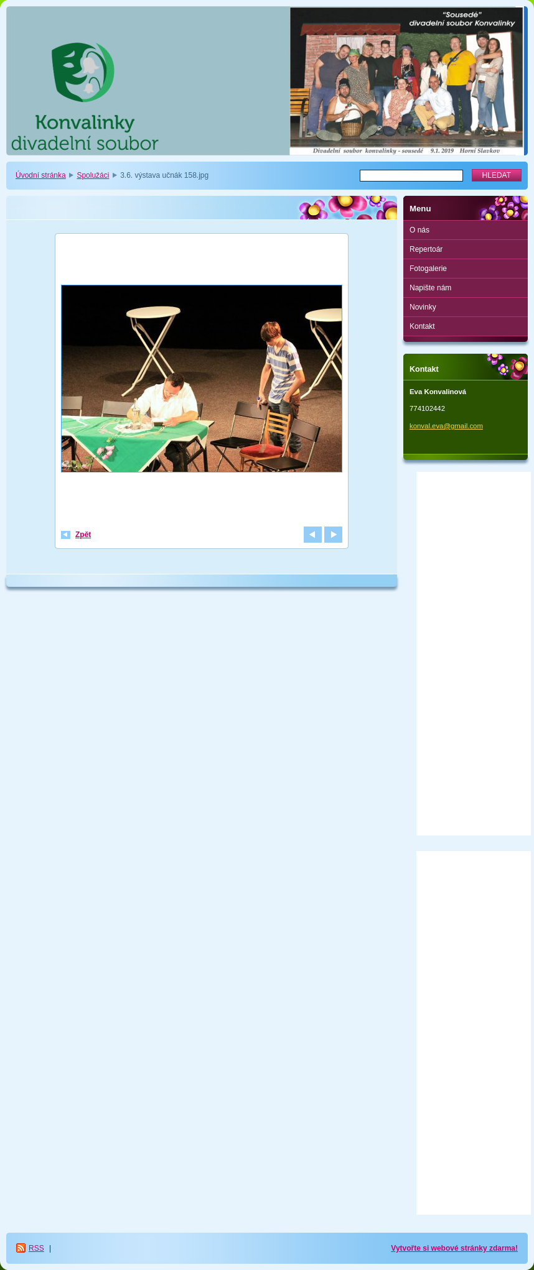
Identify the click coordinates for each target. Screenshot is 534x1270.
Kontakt (422, 326)
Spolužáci (93, 175)
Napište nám (430, 287)
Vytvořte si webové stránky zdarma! (454, 1248)
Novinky (423, 307)
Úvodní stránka (41, 175)
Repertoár (426, 249)
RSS (36, 1248)
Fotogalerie (428, 268)
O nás (419, 230)
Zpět (83, 534)
